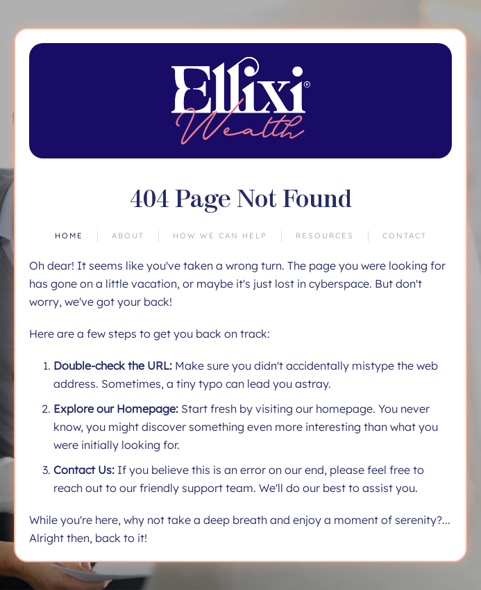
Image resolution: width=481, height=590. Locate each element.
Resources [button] (325, 235)
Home (69, 235)
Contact (404, 235)
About (128, 235)
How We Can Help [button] (220, 235)
